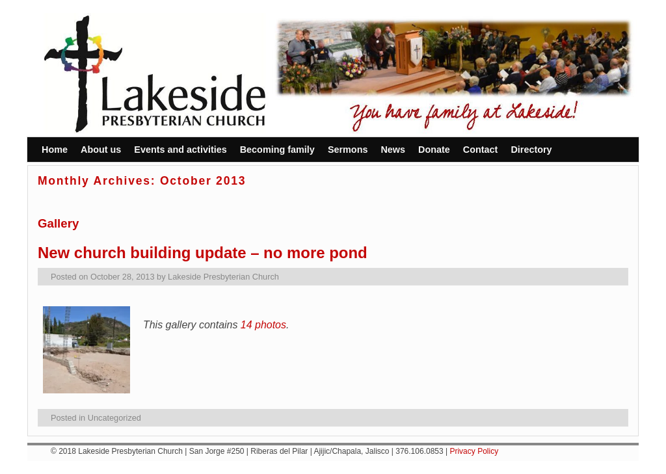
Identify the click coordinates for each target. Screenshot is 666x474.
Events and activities (180, 149)
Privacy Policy (473, 451)
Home (55, 149)
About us (101, 149)
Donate (434, 149)
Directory (531, 149)
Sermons (348, 149)
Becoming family (277, 149)
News (392, 149)
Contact (480, 149)
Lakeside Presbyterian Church (223, 277)
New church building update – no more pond (202, 252)
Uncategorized (114, 418)
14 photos (263, 324)
